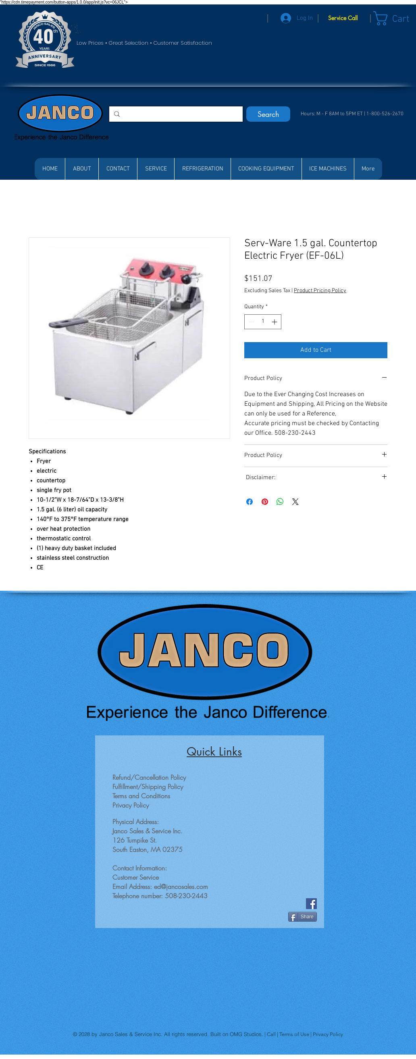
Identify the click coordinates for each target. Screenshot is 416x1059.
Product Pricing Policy (320, 290)
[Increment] (275, 322)
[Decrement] (250, 322)
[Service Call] (343, 18)
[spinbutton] (263, 322)
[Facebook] (311, 903)
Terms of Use (294, 1034)
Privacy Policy (328, 1034)
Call (272, 1034)
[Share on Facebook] (249, 502)
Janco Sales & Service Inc (130, 1034)
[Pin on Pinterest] (265, 502)
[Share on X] (295, 502)
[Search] (268, 114)
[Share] (302, 917)
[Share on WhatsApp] (280, 502)
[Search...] (175, 114)
